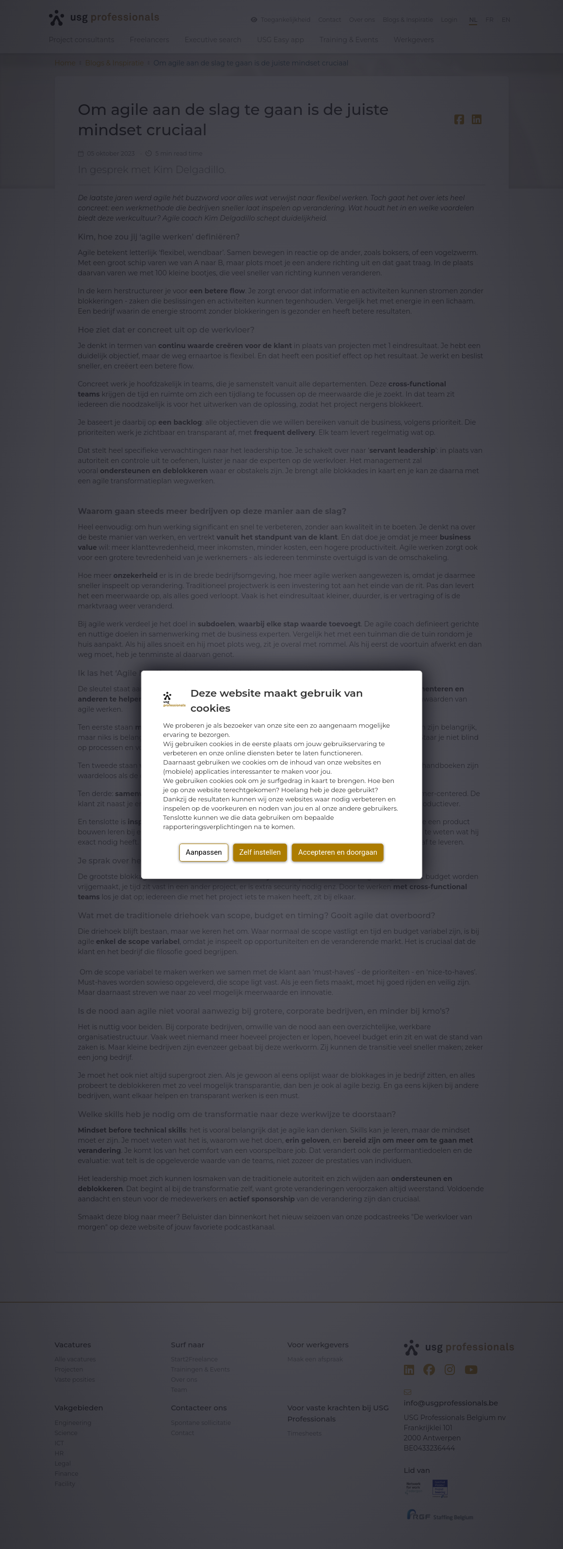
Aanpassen (204, 852)
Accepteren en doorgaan (337, 852)
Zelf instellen (259, 852)
